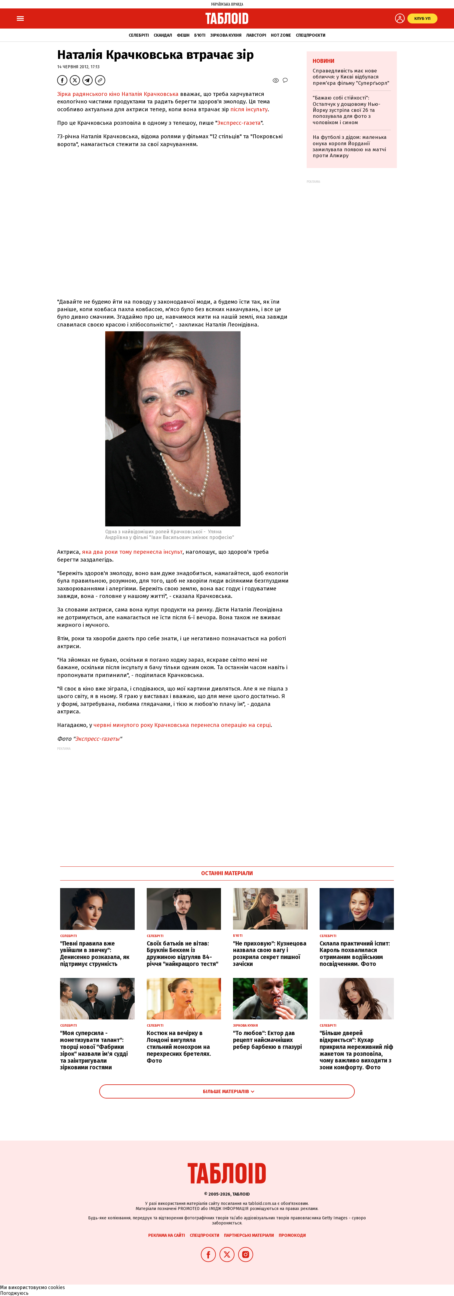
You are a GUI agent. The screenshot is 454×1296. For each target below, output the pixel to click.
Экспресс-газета (239, 122)
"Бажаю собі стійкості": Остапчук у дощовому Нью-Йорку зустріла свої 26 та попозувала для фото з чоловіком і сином (346, 110)
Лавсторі (256, 35)
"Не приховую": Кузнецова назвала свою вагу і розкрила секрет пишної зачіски (269, 953)
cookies (56, 1287)
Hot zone (281, 35)
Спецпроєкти (310, 35)
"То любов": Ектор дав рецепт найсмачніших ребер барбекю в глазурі (267, 1040)
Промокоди (292, 1235)
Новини (323, 61)
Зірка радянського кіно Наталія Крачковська (118, 93)
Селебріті (139, 35)
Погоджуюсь (14, 1293)
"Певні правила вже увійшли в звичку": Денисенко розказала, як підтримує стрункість (94, 953)
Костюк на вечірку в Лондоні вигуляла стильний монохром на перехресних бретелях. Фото (179, 1047)
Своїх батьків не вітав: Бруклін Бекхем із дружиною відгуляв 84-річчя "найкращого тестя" (182, 953)
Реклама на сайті (166, 1235)
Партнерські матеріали (249, 1235)
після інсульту (249, 109)
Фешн (183, 35)
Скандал (163, 35)
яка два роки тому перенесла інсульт (132, 551)
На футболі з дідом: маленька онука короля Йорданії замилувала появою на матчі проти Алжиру (350, 146)
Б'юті (199, 35)
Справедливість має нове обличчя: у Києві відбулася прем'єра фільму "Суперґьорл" (351, 77)
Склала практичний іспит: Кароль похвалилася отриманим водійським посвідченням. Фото (355, 953)
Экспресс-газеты (97, 738)
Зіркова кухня (225, 35)
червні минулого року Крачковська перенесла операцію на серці (182, 725)
